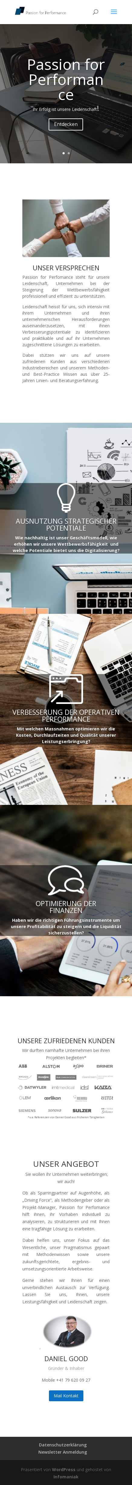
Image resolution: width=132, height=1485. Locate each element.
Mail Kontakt (66, 1396)
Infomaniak (66, 1477)
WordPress (64, 1469)
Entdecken (66, 124)
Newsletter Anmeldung (62, 1452)
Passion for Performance (66, 79)
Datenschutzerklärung (63, 1445)
